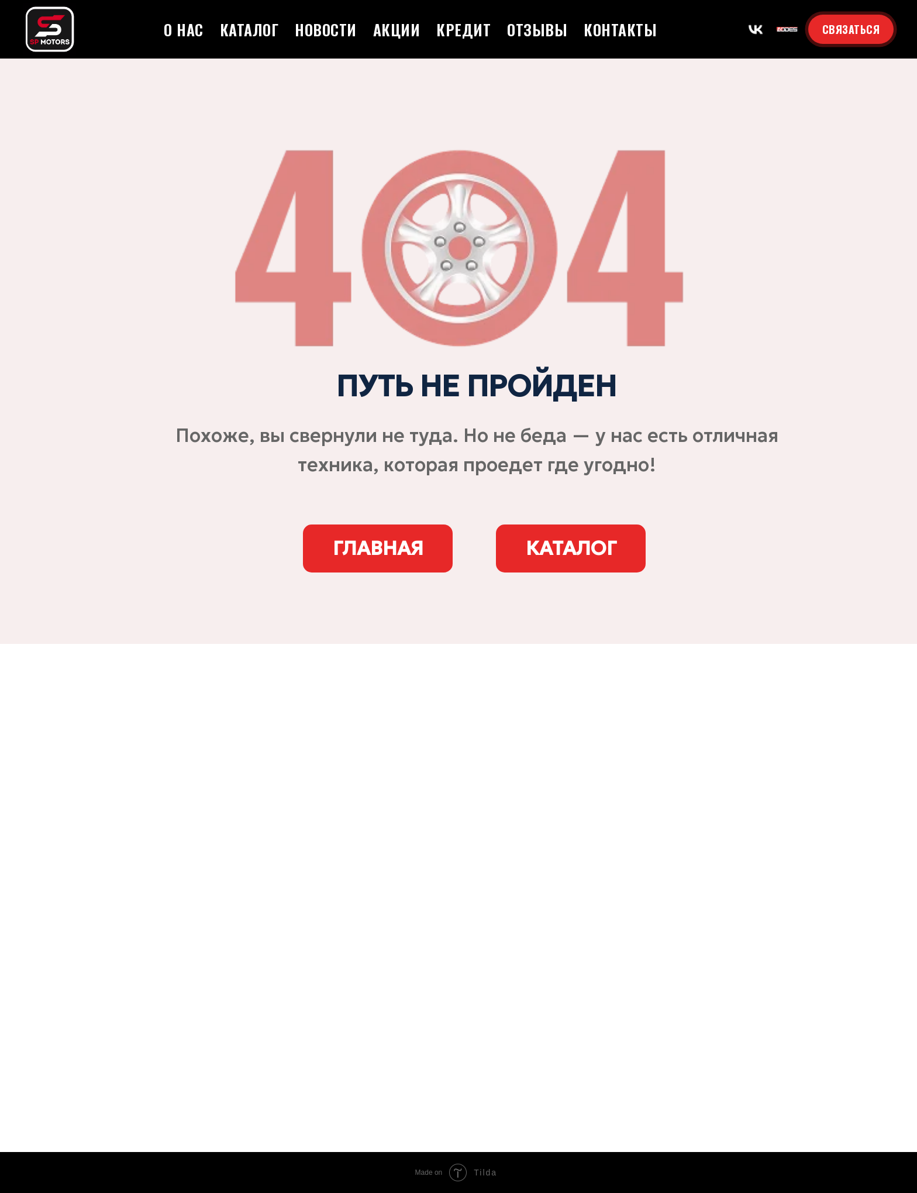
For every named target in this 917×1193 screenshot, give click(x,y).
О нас (184, 29)
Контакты (620, 29)
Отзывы (537, 29)
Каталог (249, 29)
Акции (396, 29)
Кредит (463, 29)
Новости (326, 29)
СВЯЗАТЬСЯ (851, 29)
